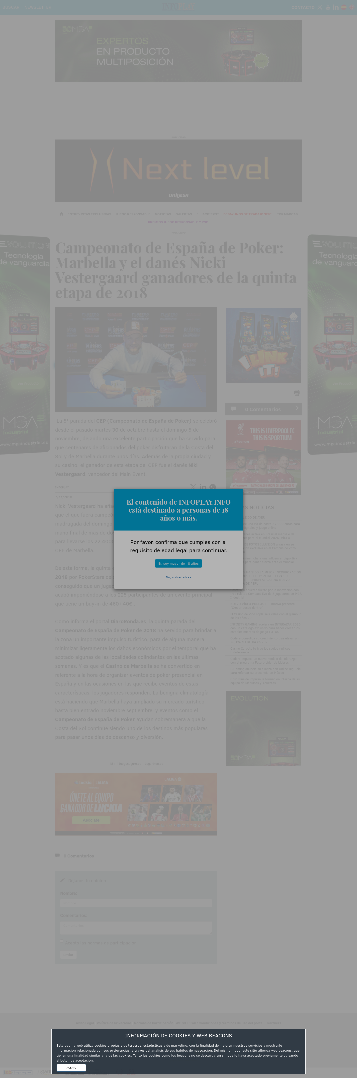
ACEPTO (71, 1068)
